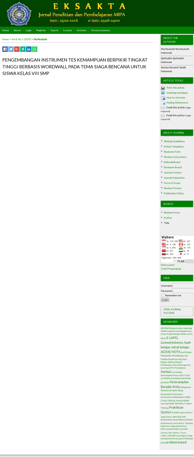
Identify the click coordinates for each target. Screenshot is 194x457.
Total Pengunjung (171, 268)
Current (67, 30)
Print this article (175, 87)
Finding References (177, 102)
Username (166, 285)
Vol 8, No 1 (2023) (21, 39)
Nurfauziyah (40, 39)
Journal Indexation (174, 177)
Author (168, 217)
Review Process (173, 188)
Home (5, 30)
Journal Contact (173, 172)
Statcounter (168, 264)
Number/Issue (172, 212)
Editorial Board (172, 162)
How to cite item (176, 97)
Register (41, 30)
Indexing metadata (177, 92)
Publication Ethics (174, 193)
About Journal (173, 132)
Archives (82, 30)
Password (166, 290)
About (17, 30)
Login (29, 30)
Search (168, 203)
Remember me (173, 295)
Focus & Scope (172, 182)
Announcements (100, 30)
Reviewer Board (173, 167)
